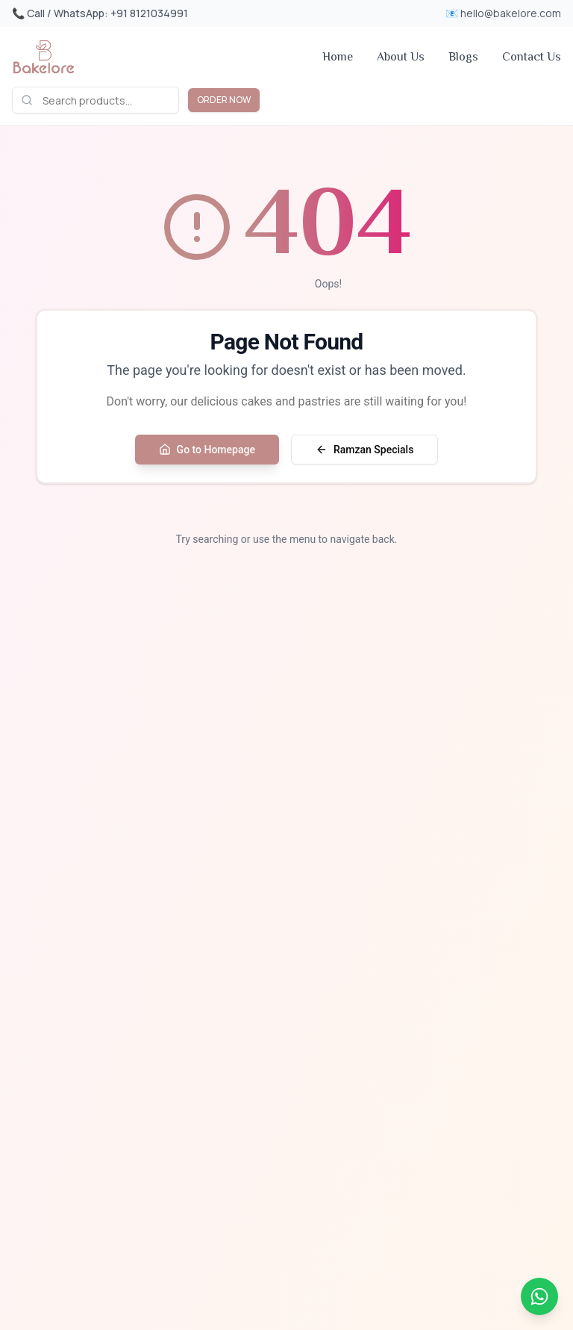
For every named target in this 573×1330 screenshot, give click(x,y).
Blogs (463, 56)
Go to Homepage (207, 450)
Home (337, 56)
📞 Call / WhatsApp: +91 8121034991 (100, 13)
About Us (401, 56)
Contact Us (531, 56)
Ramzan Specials (364, 450)
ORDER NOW (224, 99)
